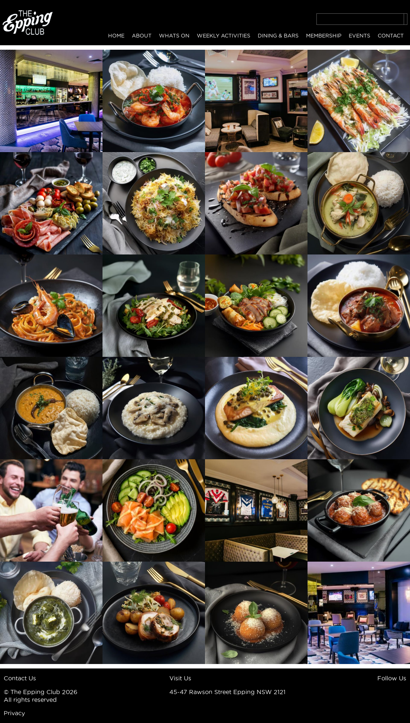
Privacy (14, 713)
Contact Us (20, 678)
